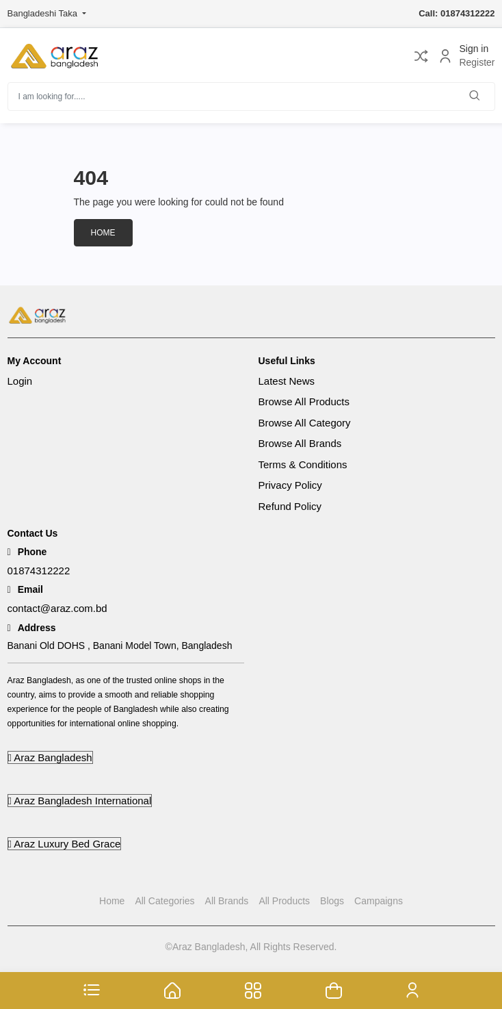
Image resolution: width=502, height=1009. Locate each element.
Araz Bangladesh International (80, 800)
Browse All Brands (300, 443)
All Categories (164, 900)
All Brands (227, 900)
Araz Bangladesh (50, 757)
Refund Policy (290, 506)
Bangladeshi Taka (44, 13)
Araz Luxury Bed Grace (64, 844)
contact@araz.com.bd (57, 608)
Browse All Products (304, 401)
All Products (284, 900)
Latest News (287, 381)
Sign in (473, 48)
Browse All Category (305, 423)
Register (476, 63)
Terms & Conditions (303, 464)
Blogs (332, 900)
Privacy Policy (290, 485)
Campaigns (378, 900)
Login (20, 381)
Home (103, 233)
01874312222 (39, 570)
